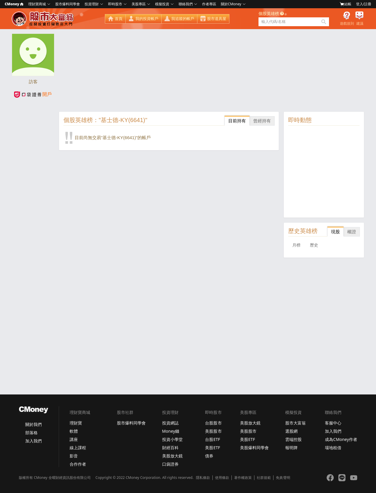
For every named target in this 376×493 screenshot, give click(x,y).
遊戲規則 (347, 23)
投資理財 (92, 3)
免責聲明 (283, 477)
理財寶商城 (37, 3)
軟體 (74, 431)
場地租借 (333, 447)
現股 (335, 231)
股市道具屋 (216, 18)
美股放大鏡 (172, 456)
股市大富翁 (295, 423)
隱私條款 (203, 477)
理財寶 (76, 423)
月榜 (296, 245)
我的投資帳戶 (146, 18)
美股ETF (212, 447)
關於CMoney (231, 3)
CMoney (14, 3)
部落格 (31, 432)
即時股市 (115, 3)
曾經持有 (262, 120)
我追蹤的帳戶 (182, 18)
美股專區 (139, 3)
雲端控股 (293, 439)
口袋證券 (170, 464)
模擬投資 (162, 3)
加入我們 (33, 441)
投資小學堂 (172, 439)
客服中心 (333, 423)
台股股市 (213, 423)
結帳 (345, 3)
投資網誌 (170, 423)
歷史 (314, 245)
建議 (359, 23)
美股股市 (213, 431)
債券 (209, 456)
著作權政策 (243, 477)
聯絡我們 (186, 3)
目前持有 (237, 120)
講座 (74, 439)
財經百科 (170, 447)
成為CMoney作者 (341, 439)
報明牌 (291, 447)
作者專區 (209, 3)
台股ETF (212, 439)
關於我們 (33, 424)
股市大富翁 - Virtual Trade (43, 18)
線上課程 (78, 447)
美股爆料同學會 (254, 447)
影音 (74, 456)
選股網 (291, 431)
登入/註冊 (363, 3)
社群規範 (264, 477)
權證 (351, 231)
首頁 (118, 18)
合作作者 (78, 464)
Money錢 (170, 431)
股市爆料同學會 (67, 3)
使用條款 (222, 477)
